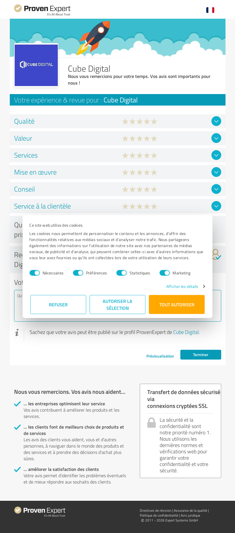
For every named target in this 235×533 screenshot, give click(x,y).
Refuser (58, 304)
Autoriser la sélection (117, 304)
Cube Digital (186, 331)
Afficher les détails (181, 286)
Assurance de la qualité (190, 510)
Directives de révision (155, 510)
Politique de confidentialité (159, 515)
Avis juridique (190, 515)
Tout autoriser (176, 304)
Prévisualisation (160, 356)
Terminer (200, 354)
